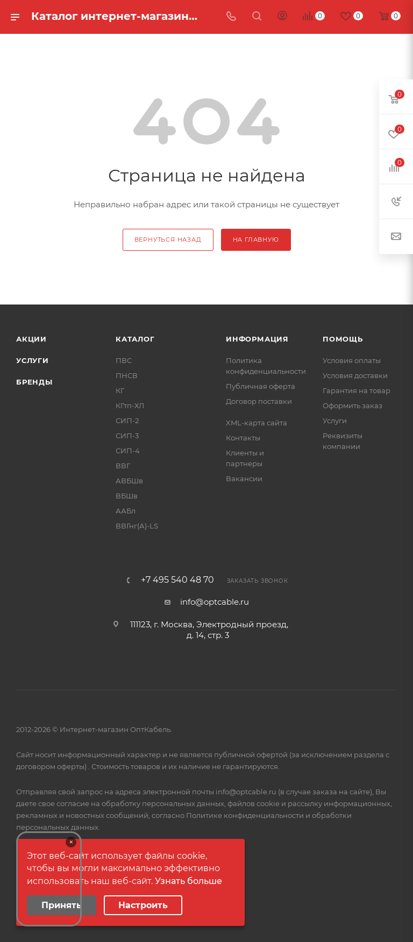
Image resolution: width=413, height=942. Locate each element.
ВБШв (127, 495)
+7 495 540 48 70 (177, 580)
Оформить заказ (352, 405)
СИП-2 (127, 420)
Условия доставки (355, 375)
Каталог (135, 339)
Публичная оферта (260, 386)
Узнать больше (188, 881)
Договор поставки (259, 401)
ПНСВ (127, 375)
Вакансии (244, 478)
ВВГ (123, 465)
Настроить (143, 905)
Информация (257, 339)
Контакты (243, 437)
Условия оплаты (352, 360)
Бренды (34, 382)
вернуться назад (168, 239)
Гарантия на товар (356, 390)
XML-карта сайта (256, 422)
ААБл (126, 510)
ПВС (124, 360)
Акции (31, 339)
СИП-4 (128, 450)
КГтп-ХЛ (130, 405)
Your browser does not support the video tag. (49, 878)
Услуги (32, 360)
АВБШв (129, 480)
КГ (120, 390)
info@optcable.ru (214, 602)
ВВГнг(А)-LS (137, 525)
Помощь (343, 339)
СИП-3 (127, 435)
